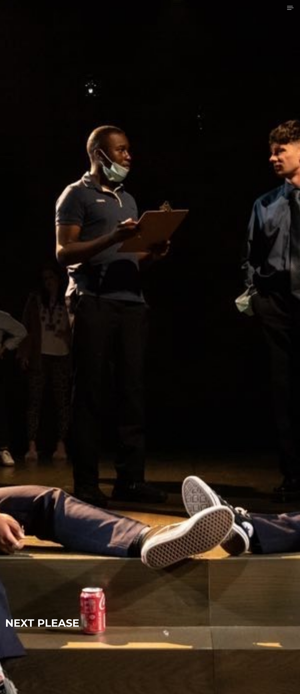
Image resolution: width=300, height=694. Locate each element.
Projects (272, 8)
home (234, 8)
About (251, 8)
